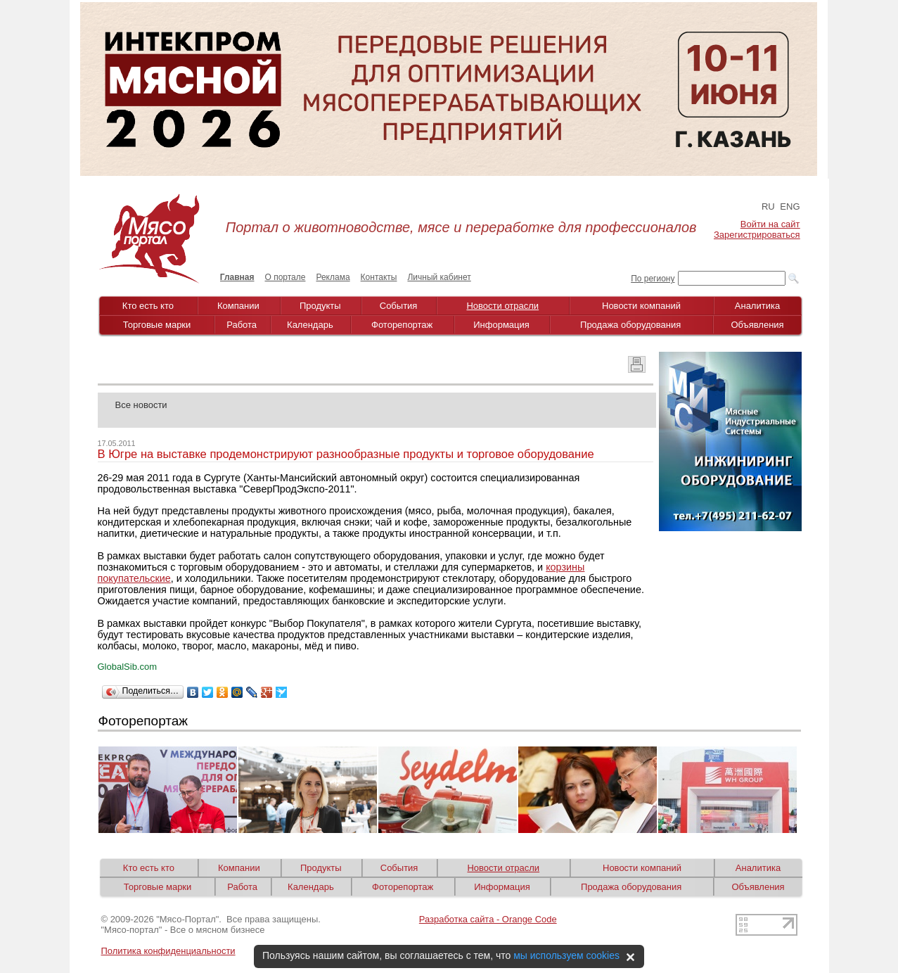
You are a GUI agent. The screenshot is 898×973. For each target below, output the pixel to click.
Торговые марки (157, 324)
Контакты (379, 277)
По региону (652, 279)
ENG (790, 206)
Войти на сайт (770, 224)
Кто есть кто (148, 305)
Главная (237, 277)
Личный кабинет (438, 277)
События (399, 305)
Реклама (332, 277)
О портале (285, 277)
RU (768, 206)
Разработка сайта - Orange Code (488, 919)
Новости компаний (641, 305)
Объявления (757, 324)
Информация (501, 324)
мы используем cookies (566, 955)
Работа (241, 324)
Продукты (320, 305)
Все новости (141, 405)
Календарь (310, 324)
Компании (238, 305)
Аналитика (757, 305)
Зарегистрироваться (757, 234)
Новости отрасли (502, 305)
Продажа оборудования (630, 324)
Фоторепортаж (401, 324)
